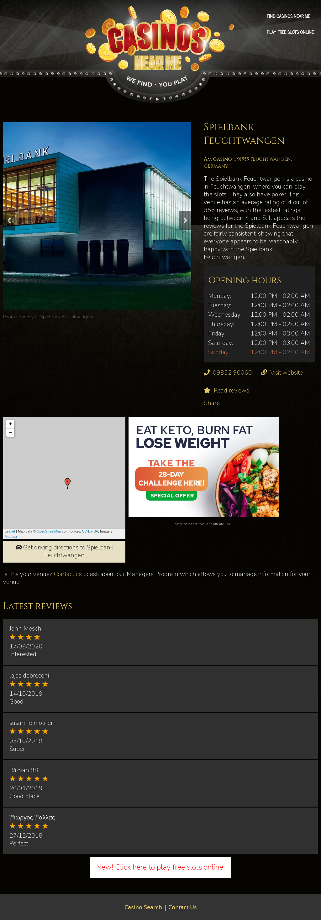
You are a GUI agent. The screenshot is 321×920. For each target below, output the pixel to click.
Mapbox (11, 536)
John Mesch (25, 629)
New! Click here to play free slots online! (160, 867)
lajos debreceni (29, 676)
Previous (9, 220)
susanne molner (31, 723)
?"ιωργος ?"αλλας (32, 817)
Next (185, 220)
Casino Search (143, 908)
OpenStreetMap (49, 531)
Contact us (68, 574)
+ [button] (10, 424)
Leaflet (10, 531)
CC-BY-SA (90, 531)
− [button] (10, 432)
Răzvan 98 (23, 770)
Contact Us (182, 908)
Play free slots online (290, 32)
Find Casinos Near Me (288, 16)
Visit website (286, 373)
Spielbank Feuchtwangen (66, 317)
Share (212, 403)
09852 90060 (232, 373)
